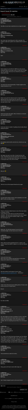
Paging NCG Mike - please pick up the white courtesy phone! (7, 137)
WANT (4, 79)
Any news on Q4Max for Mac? (8, 362)
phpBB (10, 398)
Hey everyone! (5, 375)
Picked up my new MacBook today (7, 35)
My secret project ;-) (6, 252)
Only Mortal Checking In (7, 21)
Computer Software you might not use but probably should (7, 311)
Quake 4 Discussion (6, 361)
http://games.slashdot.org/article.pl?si (9, 272)
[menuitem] (3, 7)
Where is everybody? (6, 122)
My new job (5, 206)
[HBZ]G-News (4, 18)
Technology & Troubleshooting (6, 309)
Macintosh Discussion (7, 20)
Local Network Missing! (7, 179)
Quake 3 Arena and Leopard (8, 224)
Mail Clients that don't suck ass (8, 93)
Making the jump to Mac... (7, 64)
